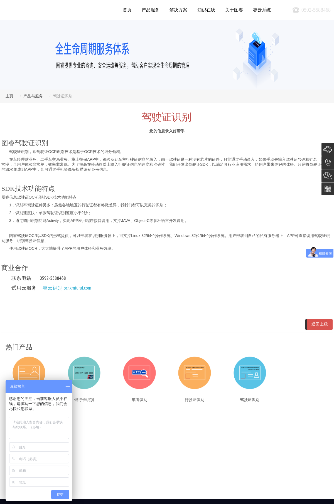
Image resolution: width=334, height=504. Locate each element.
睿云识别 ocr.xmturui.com (67, 288)
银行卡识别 (84, 399)
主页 (9, 96)
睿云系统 (262, 10)
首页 (127, 10)
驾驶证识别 (249, 399)
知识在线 (206, 10)
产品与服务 (33, 96)
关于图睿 (234, 10)
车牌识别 (139, 399)
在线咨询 (327, 149)
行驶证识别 (194, 399)
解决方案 (178, 10)
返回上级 (319, 324)
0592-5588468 (327, 162)
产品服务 (150, 10)
